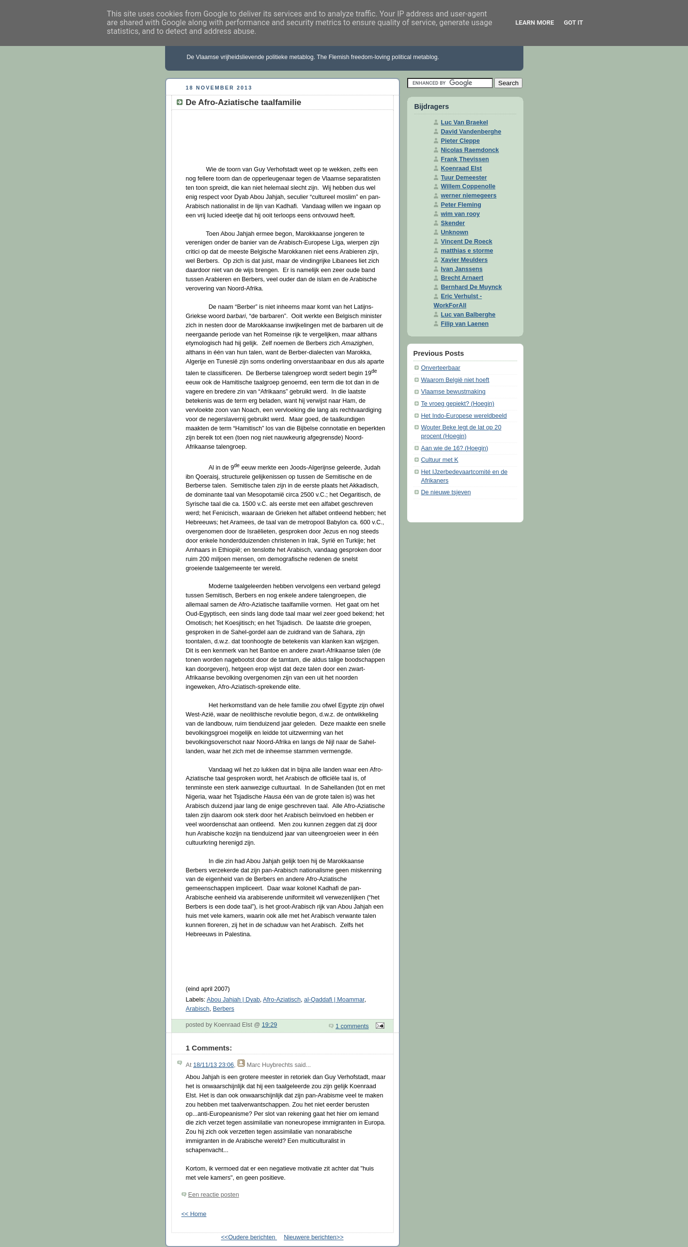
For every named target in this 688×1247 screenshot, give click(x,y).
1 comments (352, 1026)
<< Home (194, 1214)
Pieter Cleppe (460, 140)
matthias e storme (467, 250)
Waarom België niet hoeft (455, 380)
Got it (573, 22)
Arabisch (198, 1008)
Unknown (455, 232)
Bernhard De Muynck (471, 287)
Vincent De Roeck (466, 241)
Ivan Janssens (462, 269)
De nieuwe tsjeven (446, 492)
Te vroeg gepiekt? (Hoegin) (457, 403)
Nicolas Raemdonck (470, 150)
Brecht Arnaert (462, 277)
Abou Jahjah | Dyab (233, 999)
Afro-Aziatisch (282, 999)
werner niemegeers (469, 195)
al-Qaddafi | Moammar (334, 999)
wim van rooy (460, 214)
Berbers (223, 1008)
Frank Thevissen (465, 159)
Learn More (535, 22)
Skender (453, 223)
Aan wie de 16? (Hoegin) (455, 448)
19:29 (269, 1024)
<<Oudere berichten (249, 1237)
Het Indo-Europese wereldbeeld (464, 415)
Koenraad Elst (461, 168)
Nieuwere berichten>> (313, 1237)
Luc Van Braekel (464, 122)
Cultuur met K (440, 459)
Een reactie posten (213, 1194)
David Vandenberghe (471, 131)
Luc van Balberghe (468, 314)
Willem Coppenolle (468, 186)
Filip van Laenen (465, 323)
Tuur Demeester (464, 177)
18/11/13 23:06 (213, 1065)
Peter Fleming (461, 204)
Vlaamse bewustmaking (453, 391)
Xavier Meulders (464, 260)
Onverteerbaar (440, 368)
